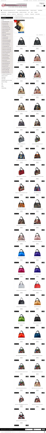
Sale (29, 12)
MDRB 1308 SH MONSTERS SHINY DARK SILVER (21, 371)
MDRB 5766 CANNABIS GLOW (21, 143)
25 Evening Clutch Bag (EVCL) (6, 58)
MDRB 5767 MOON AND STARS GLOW (37, 46)
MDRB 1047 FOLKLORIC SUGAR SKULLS (21, 127)
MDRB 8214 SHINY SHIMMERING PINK (37, 241)
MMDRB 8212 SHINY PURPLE (37, 257)
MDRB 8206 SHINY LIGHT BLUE (21, 257)
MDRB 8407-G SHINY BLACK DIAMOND (21, 306)
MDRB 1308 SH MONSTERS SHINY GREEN (37, 371)
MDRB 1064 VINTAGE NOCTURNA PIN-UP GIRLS (37, 176)
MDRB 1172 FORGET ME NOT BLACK (21, 78)
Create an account (42, 0)
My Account (30, 0)
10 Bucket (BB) (4, 35)
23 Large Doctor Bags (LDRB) (6, 55)
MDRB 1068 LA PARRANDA (37, 192)
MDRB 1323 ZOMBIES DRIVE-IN (37, 160)
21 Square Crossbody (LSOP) (6, 52)
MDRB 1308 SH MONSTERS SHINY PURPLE (21, 355)
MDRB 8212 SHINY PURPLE (37, 274)
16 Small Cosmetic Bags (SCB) (6, 44)
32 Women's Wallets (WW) (5, 69)
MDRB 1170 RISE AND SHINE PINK (37, 78)
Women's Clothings (23, 12)
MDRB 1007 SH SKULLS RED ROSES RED (21, 420)
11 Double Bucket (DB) (5, 37)
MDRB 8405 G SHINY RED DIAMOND (37, 290)
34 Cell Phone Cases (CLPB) (5, 72)
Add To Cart (16, 50)
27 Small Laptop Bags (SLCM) (6, 61)
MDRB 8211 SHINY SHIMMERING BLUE (37, 339)
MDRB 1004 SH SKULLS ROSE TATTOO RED (37, 388)
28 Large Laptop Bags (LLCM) (6, 63)
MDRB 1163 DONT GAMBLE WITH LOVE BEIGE (21, 111)
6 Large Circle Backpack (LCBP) (6, 29)
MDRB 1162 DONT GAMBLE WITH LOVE (21, 160)
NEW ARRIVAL (40, 10)
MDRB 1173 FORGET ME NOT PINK (37, 62)
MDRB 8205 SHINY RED (21, 339)
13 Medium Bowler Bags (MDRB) (6, 40)
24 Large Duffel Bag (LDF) (5, 57)
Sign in (39, 0)
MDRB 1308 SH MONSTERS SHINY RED (37, 355)
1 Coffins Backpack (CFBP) (5, 21)
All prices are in (3, 0)
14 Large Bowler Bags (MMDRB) (6, 41)
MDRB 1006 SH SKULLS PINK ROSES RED (37, 404)
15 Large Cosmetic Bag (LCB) (6, 43)
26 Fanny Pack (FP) (4, 60)
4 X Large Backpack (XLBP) (5, 26)
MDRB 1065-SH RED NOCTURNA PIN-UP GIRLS (21, 192)
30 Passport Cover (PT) (5, 66)
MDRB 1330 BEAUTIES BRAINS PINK (21, 241)
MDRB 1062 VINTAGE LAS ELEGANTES (21, 225)
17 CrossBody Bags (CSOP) (5, 46)
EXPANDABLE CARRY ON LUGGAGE (13, 12)
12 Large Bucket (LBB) (5, 38)
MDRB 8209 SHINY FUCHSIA (21, 274)
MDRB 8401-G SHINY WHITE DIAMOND (21, 290)
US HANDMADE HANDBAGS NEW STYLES (9, 10)
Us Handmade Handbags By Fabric (23, 10)
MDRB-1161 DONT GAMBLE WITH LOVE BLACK (37, 111)
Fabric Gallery (4, 12)
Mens (32, 12)
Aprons (36, 12)
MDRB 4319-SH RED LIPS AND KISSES (21, 176)
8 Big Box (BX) (4, 32)
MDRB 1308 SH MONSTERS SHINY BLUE (21, 388)
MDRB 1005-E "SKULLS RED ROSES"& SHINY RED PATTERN (21, 405)
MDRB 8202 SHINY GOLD (37, 306)
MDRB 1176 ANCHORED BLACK (21, 62)
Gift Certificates (35, 0)
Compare (26, 0)
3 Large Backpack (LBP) (5, 24)
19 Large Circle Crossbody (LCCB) (6, 49)
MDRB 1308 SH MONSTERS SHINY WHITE (37, 143)
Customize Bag (3, 14)
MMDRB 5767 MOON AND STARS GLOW (21, 46)
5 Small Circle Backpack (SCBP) (6, 27)
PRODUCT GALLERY (33, 10)
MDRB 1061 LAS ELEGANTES (37, 225)
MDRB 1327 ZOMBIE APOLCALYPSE (37, 127)
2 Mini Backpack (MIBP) (5, 23)
